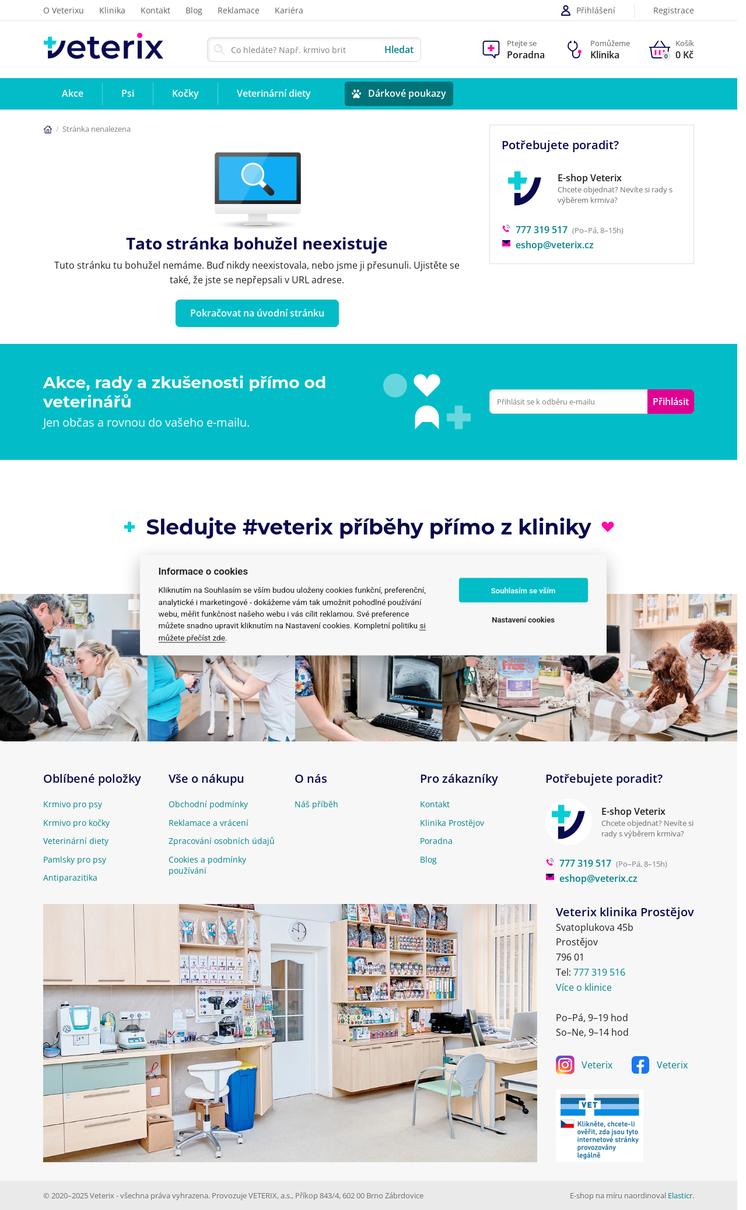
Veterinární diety (75, 840)
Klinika (112, 10)
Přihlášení (587, 10)
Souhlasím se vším (523, 590)
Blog (193, 10)
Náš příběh (316, 804)
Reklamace (239, 10)
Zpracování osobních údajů (222, 840)
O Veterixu (63, 10)
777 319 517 (535, 229)
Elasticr (680, 1195)
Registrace (673, 11)
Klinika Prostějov (452, 822)
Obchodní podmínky (208, 804)
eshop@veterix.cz (548, 244)
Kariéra (289, 10)
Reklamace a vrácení (208, 822)
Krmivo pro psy (72, 804)
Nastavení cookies (523, 619)
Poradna (436, 840)
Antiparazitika (70, 877)
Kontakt (155, 10)
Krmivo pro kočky (76, 822)
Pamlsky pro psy (74, 859)
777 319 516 (599, 972)
